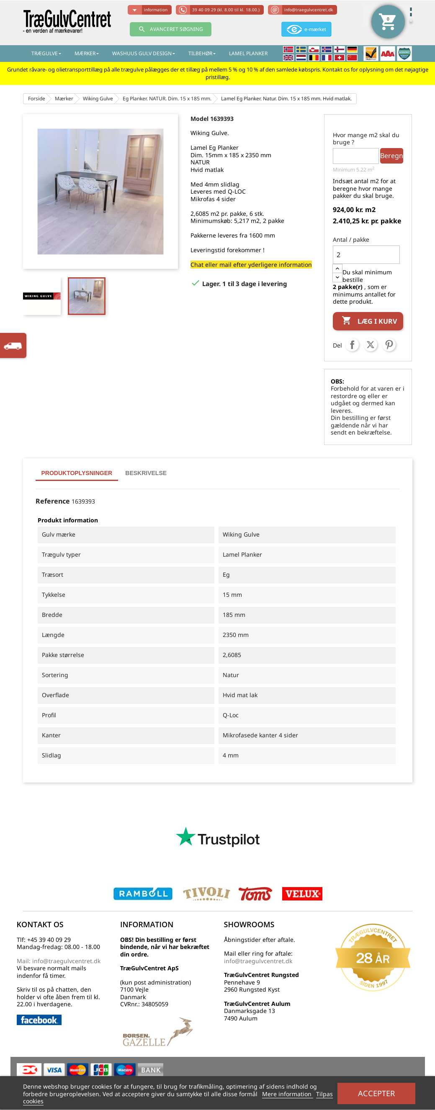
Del (352, 344)
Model (199, 118)
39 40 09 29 (226, 10)
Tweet (370, 344)
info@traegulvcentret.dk (308, 10)
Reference (53, 501)
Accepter (376, 1093)
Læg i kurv (369, 321)
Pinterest (389, 344)
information (155, 10)
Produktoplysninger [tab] (77, 473)
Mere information (287, 1094)
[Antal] (366, 255)
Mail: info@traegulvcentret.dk (58, 961)
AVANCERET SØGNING (170, 29)
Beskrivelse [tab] (146, 473)
